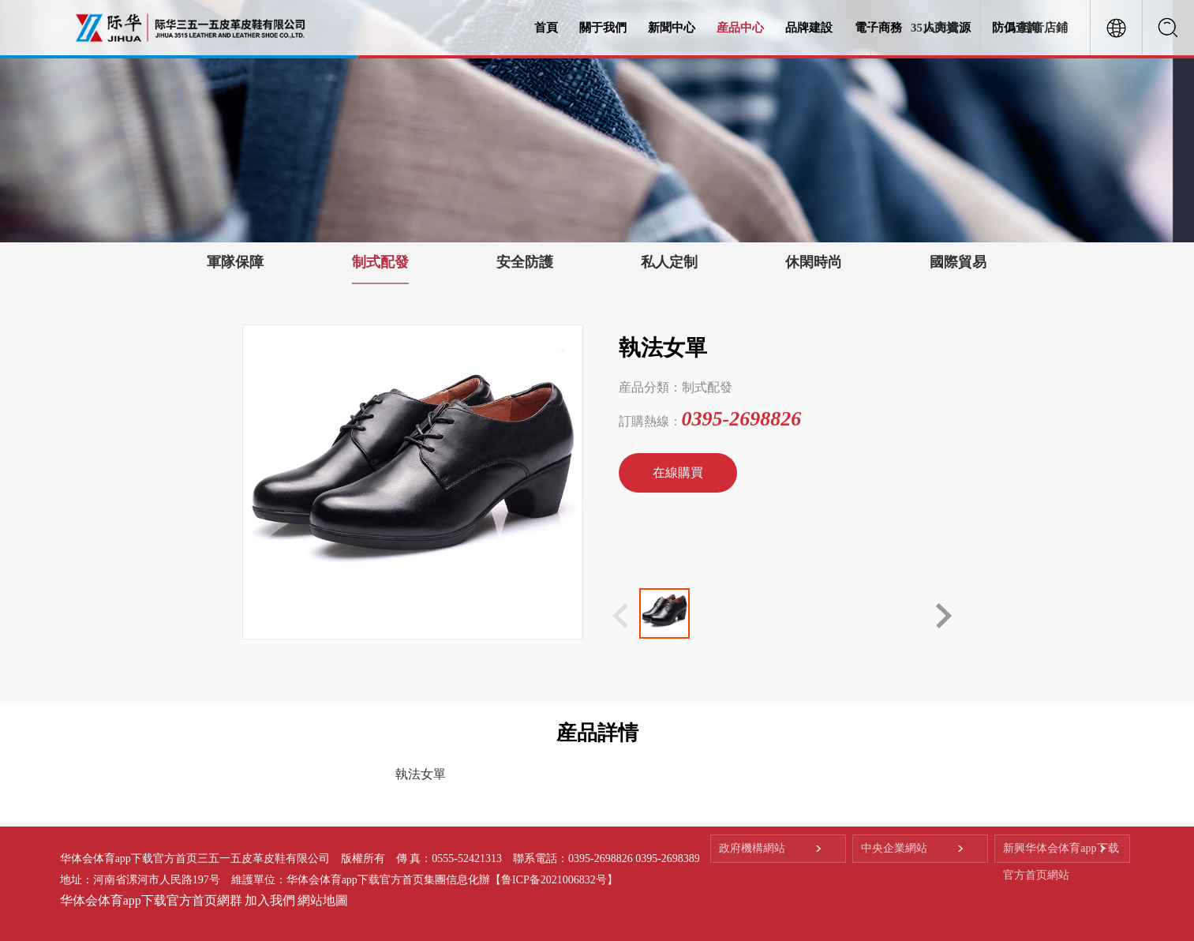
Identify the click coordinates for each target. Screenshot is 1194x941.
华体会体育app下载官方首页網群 (151, 900)
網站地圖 (323, 900)
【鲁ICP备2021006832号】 (554, 880)
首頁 (546, 27)
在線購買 (678, 472)
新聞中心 (671, 27)
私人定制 (669, 262)
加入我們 (270, 900)
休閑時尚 (813, 262)
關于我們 (603, 27)
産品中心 (740, 27)
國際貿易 (958, 262)
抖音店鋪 (1044, 27)
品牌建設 (809, 27)
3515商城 (934, 27)
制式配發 (380, 262)
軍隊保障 (235, 262)
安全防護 (524, 262)
